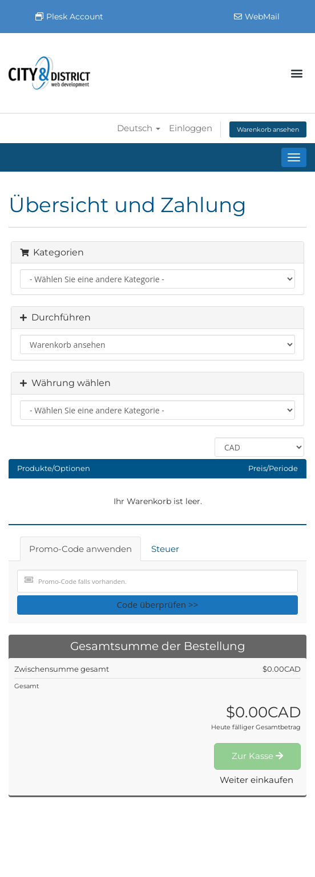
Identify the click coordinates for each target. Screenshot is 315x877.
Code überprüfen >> (158, 604)
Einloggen (190, 128)
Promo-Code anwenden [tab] (80, 548)
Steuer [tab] (165, 548)
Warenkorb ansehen (268, 129)
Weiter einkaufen (256, 779)
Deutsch (138, 128)
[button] (297, 73)
